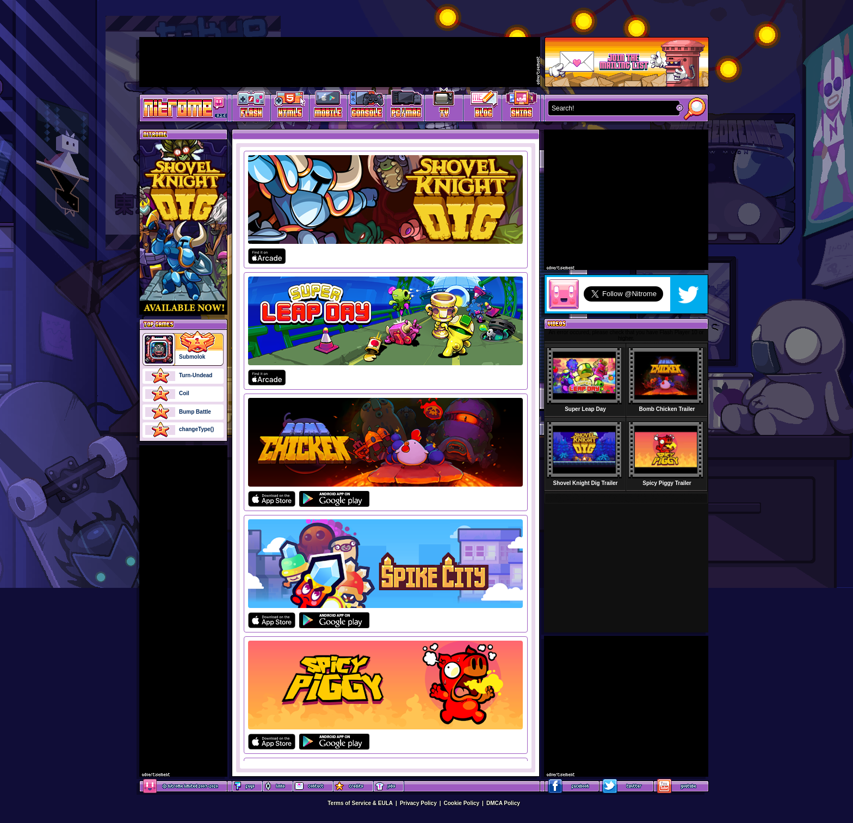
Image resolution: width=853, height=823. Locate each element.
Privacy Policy (418, 803)
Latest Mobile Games (328, 106)
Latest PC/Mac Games (405, 106)
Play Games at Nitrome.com (179, 107)
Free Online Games (251, 106)
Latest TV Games (444, 106)
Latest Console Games (367, 106)
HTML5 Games (289, 106)
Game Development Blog (482, 106)
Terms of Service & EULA (360, 803)
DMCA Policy (503, 803)
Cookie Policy (462, 803)
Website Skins (521, 106)
